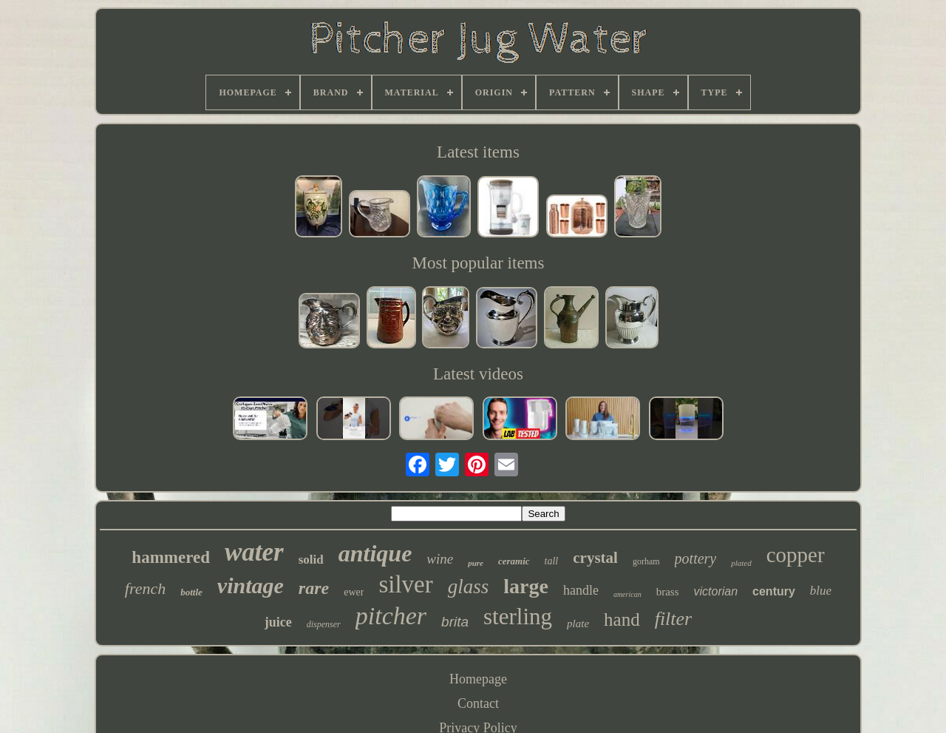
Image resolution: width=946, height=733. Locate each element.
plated (741, 562)
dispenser (324, 624)
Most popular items (478, 263)
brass (667, 592)
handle (581, 590)
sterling (517, 616)
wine (439, 559)
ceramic (514, 561)
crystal (595, 558)
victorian (715, 591)
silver (405, 584)
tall (552, 561)
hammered (171, 557)
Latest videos (478, 374)
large (525, 586)
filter (674, 618)
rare (314, 588)
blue (820, 591)
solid (311, 560)
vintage (250, 585)
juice (278, 622)
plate (578, 623)
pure (475, 562)
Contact (478, 703)
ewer (354, 592)
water (254, 552)
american (627, 594)
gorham (646, 561)
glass (468, 586)
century (773, 591)
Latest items (478, 152)
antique (375, 553)
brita (455, 621)
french (145, 588)
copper (795, 555)
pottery (696, 558)
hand (622, 619)
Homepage (478, 679)
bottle (191, 592)
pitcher (390, 615)
